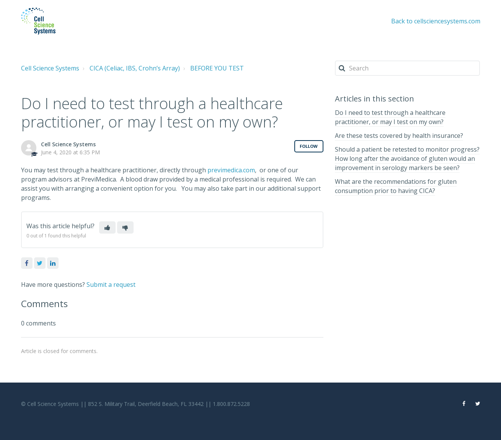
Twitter (40, 263)
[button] (107, 227)
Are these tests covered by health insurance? (399, 135)
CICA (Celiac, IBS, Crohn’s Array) (135, 68)
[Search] (407, 68)
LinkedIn (53, 263)
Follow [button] (309, 146)
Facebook (27, 263)
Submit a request (110, 284)
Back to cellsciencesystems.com (435, 21)
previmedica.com (231, 170)
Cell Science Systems (50, 68)
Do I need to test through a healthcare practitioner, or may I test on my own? (390, 117)
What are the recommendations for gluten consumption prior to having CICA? (396, 186)
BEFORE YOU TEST (217, 68)
